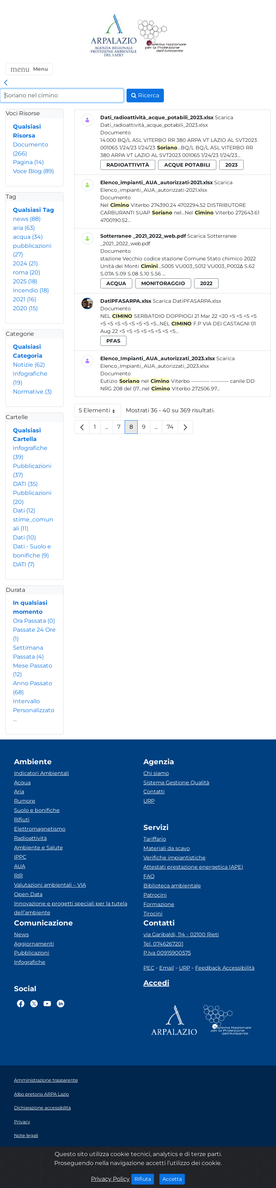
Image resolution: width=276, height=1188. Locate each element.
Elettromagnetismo (39, 829)
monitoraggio (163, 283)
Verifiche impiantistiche (174, 857)
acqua (28, 236)
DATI (25, 484)
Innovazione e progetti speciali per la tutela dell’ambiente (70, 908)
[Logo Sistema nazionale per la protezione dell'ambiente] (162, 35)
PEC (148, 968)
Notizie (29, 364)
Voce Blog (33, 171)
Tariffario (154, 839)
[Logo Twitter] (34, 1003)
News (21, 934)
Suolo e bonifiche (37, 810)
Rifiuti (21, 819)
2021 (24, 299)
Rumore (24, 801)
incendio (31, 290)
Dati (24, 510)
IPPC (20, 857)
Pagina (28, 162)
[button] (29, 69)
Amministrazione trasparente (46, 1080)
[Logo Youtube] (47, 1003)
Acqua (22, 782)
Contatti (154, 791)
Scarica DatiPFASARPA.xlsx (187, 301)
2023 (231, 165)
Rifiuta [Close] (144, 1178)
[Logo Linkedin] (60, 1003)
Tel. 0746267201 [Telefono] (163, 944)
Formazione (158, 904)
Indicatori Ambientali (41, 773)
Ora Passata (34, 620)
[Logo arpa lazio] (113, 35)
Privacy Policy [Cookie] (110, 1178)
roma (26, 272)
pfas (113, 341)
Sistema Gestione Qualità (176, 782)
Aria (19, 791)
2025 (25, 281)
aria (24, 227)
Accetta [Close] (173, 1178)
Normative (32, 391)
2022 (206, 283)
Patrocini (155, 895)
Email (166, 968)
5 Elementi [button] (100, 412)
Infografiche (29, 962)
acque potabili (187, 165)
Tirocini (152, 913)
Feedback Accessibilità (224, 968)
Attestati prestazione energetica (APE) (193, 867)
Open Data (28, 894)
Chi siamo (156, 773)
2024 (25, 263)
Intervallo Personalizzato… (33, 710)
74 (172, 428)
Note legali (26, 1135)
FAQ (149, 876)
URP (149, 801)
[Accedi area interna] (156, 984)
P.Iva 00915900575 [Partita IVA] (167, 953)
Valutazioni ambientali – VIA (50, 885)
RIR (18, 875)
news (27, 218)
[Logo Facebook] (20, 1003)
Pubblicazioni (31, 953)
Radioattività (30, 838)
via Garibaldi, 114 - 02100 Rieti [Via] (181, 934)
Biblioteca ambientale (172, 885)
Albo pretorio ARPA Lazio (41, 1094)
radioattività (127, 165)
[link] (6, 83)
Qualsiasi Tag (33, 209)
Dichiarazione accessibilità (42, 1107)
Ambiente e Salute (38, 847)
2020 (25, 308)
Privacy (22, 1121)
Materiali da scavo (166, 848)
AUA (19, 866)
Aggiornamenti (34, 944)
